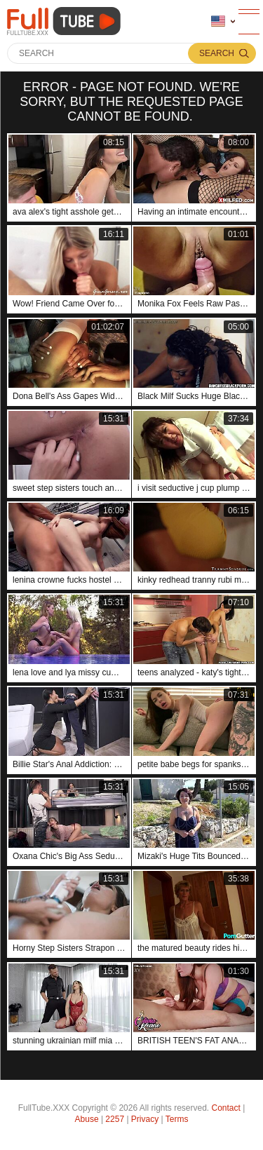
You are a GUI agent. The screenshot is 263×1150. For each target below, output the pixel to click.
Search (216, 53)
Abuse (87, 1119)
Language (218, 21)
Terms (177, 1119)
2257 (114, 1119)
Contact (226, 1108)
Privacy (145, 1119)
